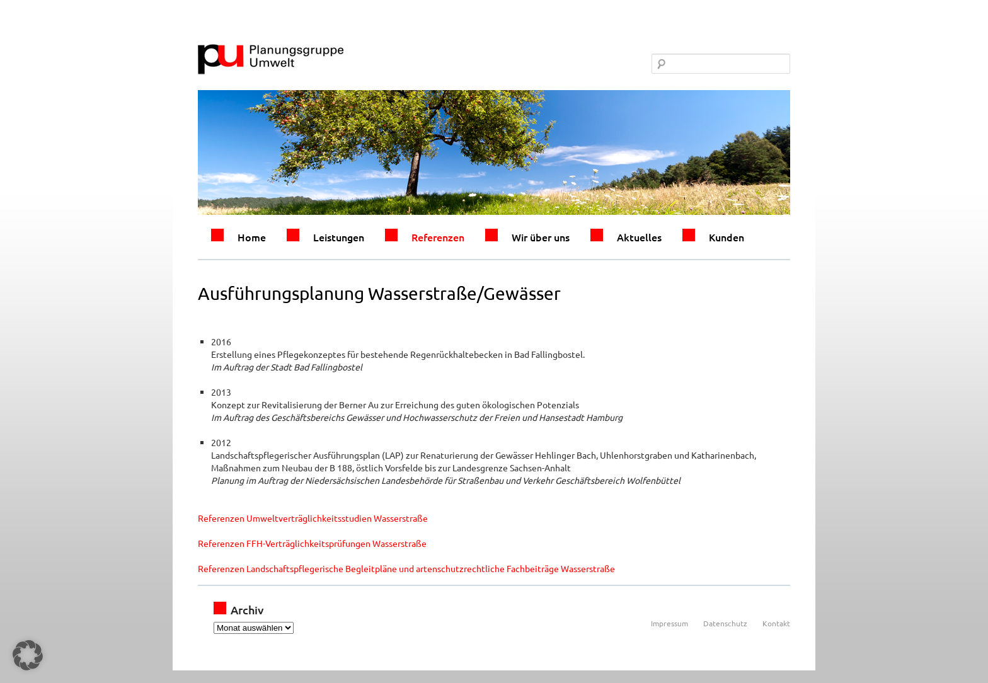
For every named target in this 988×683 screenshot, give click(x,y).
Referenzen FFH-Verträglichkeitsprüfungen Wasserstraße (312, 543)
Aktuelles (639, 237)
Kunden (726, 237)
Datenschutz (725, 623)
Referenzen (437, 237)
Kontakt (776, 623)
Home (252, 237)
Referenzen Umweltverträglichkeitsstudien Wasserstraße (313, 518)
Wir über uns (541, 237)
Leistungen (338, 237)
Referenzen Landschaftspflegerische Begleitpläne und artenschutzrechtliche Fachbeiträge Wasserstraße (406, 568)
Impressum (669, 623)
